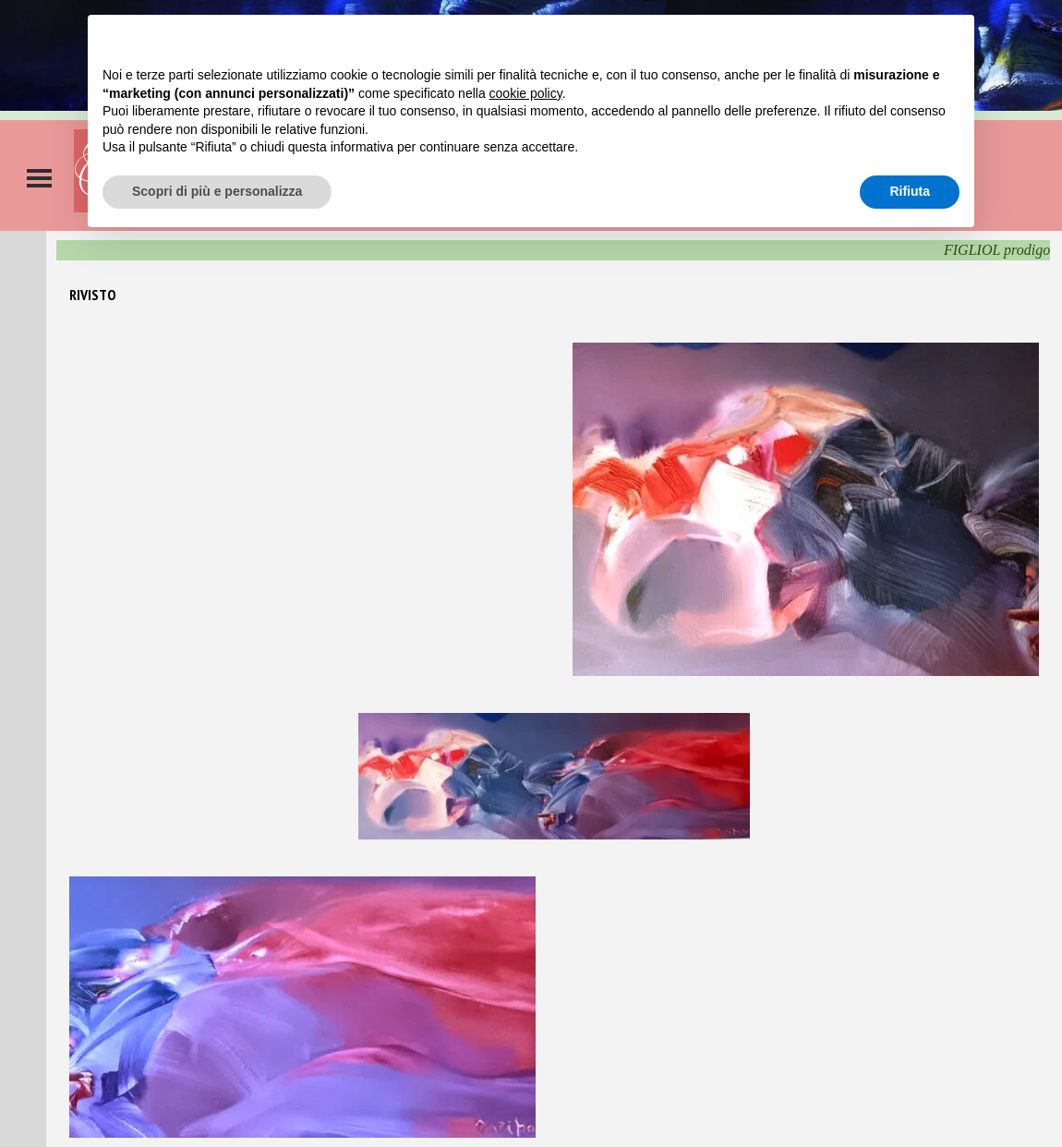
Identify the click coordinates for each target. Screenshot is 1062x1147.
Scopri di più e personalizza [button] (217, 191)
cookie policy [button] (525, 93)
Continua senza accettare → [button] (874, 38)
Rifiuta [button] (909, 191)
